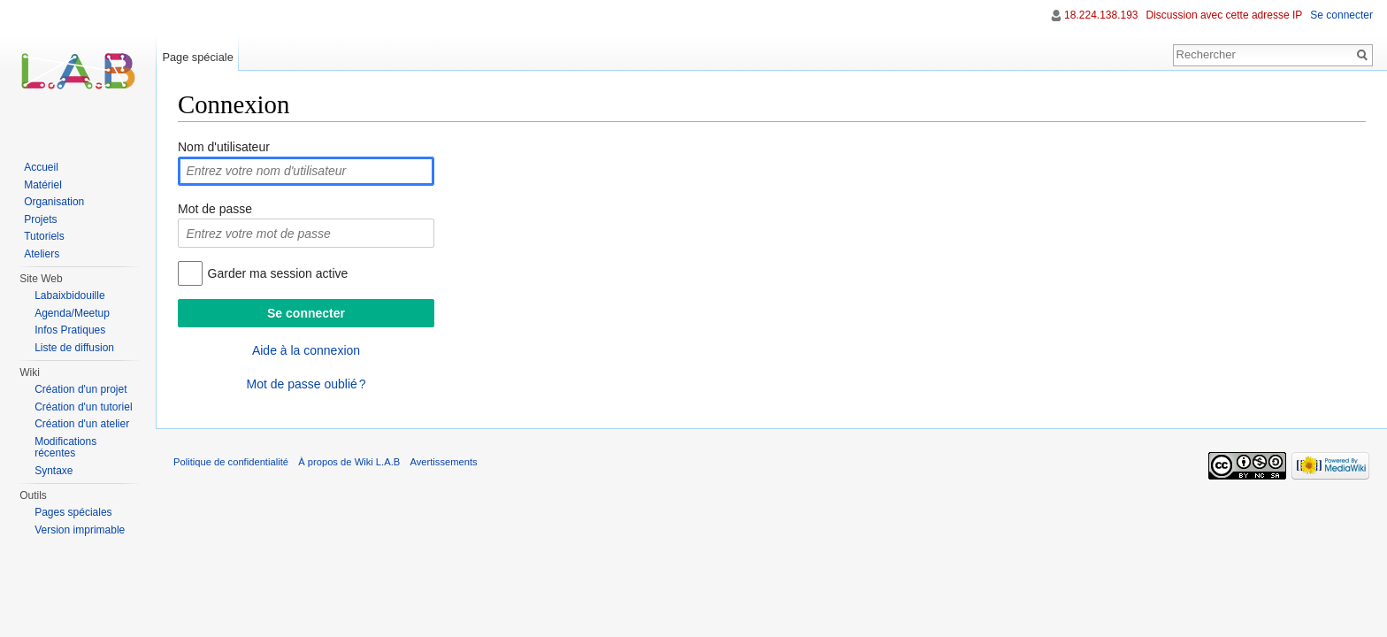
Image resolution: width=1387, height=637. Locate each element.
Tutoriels (44, 236)
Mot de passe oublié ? (305, 384)
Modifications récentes (65, 447)
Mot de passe (215, 209)
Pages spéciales (72, 512)
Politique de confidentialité (230, 462)
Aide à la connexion (306, 350)
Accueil (41, 167)
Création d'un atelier (81, 424)
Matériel (43, 185)
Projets (40, 219)
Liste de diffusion (74, 348)
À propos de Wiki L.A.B (349, 462)
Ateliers (41, 254)
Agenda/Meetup (72, 313)
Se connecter (1341, 15)
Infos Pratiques (69, 330)
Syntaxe (53, 470)
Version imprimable (79, 530)
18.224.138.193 (1101, 15)
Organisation (54, 202)
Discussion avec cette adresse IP (1224, 15)
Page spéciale (197, 57)
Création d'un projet (80, 389)
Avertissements (443, 462)
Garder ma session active (278, 273)
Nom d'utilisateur (224, 147)
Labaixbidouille (69, 295)
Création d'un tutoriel (83, 407)
